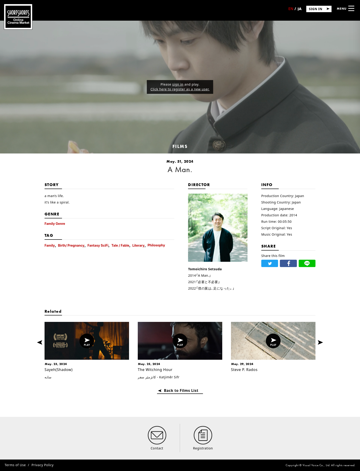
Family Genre (55, 224)
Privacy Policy (42, 465)
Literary (138, 245)
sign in (177, 84)
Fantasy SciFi (97, 245)
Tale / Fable (120, 245)
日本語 (299, 10)
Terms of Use (15, 465)
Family (50, 245)
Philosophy (156, 245)
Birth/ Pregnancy (71, 245)
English (290, 10)
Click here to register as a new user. (179, 89)
